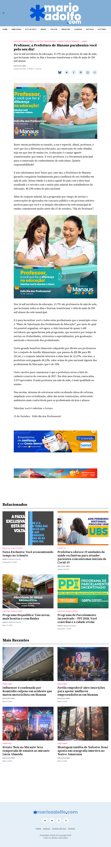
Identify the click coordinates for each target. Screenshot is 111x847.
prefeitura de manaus (68, 41)
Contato (71, 828)
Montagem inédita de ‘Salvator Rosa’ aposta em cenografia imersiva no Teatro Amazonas (83, 782)
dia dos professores (46, 41)
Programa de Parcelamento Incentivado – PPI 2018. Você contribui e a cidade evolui (77, 650)
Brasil (43, 29)
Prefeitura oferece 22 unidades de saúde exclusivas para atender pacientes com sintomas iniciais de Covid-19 (82, 589)
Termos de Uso (59, 828)
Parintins (65, 29)
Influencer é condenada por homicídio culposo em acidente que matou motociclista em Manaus (27, 723)
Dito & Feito (30, 29)
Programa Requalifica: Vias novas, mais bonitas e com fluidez (26, 648)
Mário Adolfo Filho (11, 591)
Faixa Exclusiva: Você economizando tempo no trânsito (27, 585)
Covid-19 (62, 580)
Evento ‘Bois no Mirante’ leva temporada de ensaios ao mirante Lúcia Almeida (26, 782)
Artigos (90, 29)
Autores (102, 29)
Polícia (53, 29)
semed (84, 41)
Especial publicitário (24, 41)
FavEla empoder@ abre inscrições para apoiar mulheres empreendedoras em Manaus (81, 723)
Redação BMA (20, 66)
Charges (78, 29)
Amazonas (16, 29)
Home (5, 29)
